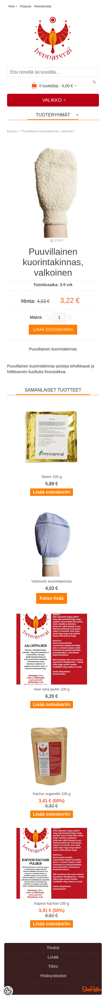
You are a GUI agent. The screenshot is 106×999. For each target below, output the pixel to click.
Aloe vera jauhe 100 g (51, 689)
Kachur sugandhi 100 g (52, 794)
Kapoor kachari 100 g (51, 903)
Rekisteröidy (42, 6)
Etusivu (12, 131)
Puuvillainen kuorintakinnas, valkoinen (48, 131)
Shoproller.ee (92, 989)
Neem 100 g (52, 477)
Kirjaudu (25, 6)
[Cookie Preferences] (8, 991)
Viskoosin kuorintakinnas (51, 581)
